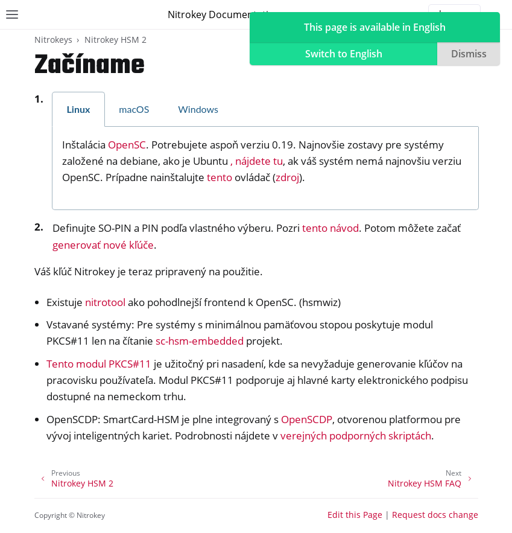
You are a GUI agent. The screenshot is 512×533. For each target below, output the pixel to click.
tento (219, 177)
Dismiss (469, 53)
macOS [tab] (134, 109)
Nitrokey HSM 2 (115, 39)
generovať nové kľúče (103, 245)
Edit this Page (354, 514)
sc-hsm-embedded (200, 341)
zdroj (287, 177)
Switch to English (343, 53)
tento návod (330, 228)
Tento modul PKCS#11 (98, 364)
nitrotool (105, 302)
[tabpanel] (265, 169)
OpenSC (127, 145)
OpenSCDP (306, 419)
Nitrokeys (53, 39)
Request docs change (435, 514)
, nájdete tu (256, 161)
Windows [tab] (198, 109)
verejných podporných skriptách (355, 435)
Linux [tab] (78, 109)
